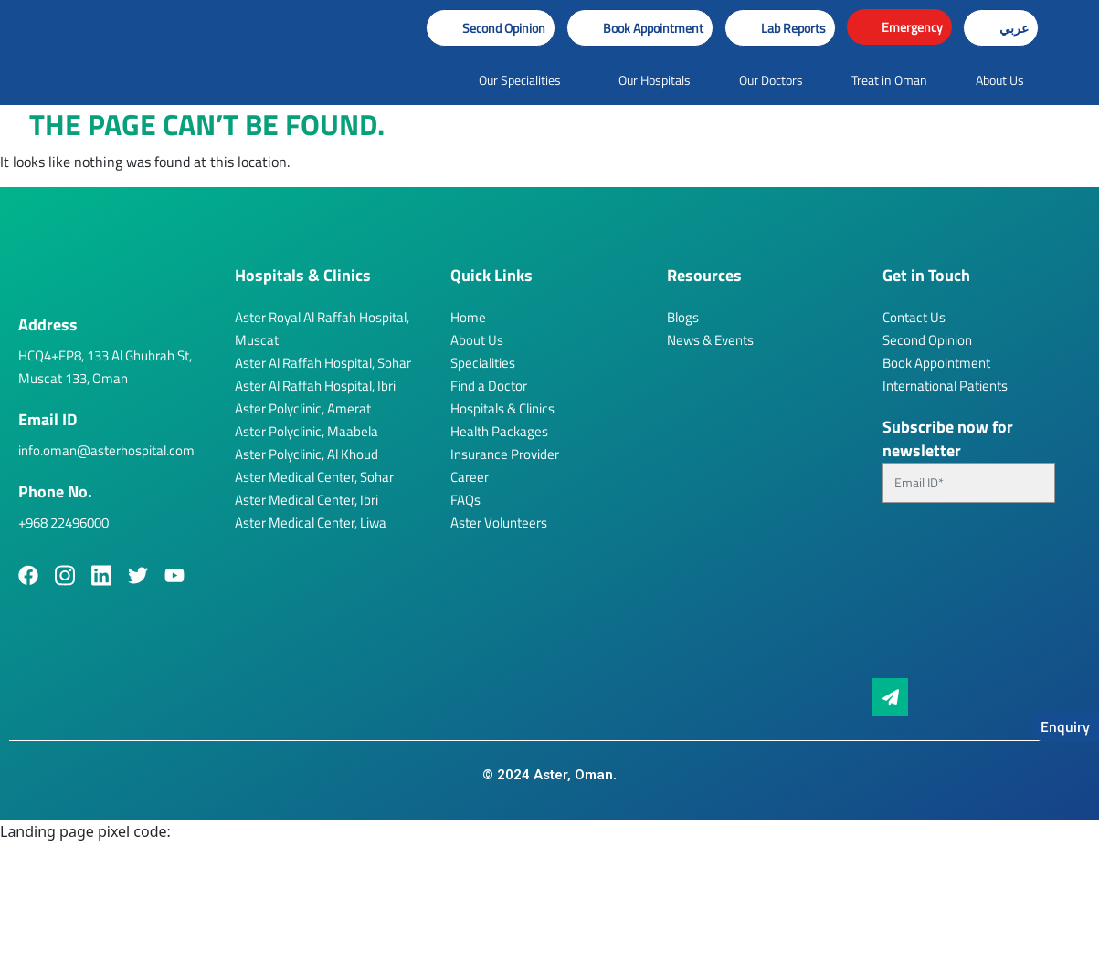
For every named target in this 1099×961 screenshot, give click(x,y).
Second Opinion (927, 339)
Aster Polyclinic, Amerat (303, 408)
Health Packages (499, 431)
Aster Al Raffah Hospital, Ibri (315, 385)
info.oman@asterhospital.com (106, 450)
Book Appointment (936, 362)
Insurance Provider (504, 454)
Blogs (683, 317)
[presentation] (957, 597)
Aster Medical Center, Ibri (306, 499)
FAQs (465, 499)
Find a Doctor (488, 385)
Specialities (482, 362)
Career (469, 476)
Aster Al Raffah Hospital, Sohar (323, 362)
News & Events (710, 339)
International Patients (945, 385)
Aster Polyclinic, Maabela (306, 431)
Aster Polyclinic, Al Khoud (306, 454)
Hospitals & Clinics (502, 408)
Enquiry (1065, 726)
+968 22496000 (63, 522)
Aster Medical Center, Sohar (314, 476)
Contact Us (914, 317)
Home (468, 317)
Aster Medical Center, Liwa (310, 522)
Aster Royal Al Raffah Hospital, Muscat (322, 328)
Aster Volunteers (498, 522)
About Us (476, 339)
